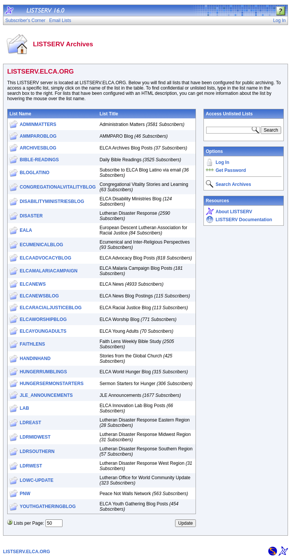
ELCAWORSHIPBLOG (43, 319)
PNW (25, 493)
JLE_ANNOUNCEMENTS (46, 395)
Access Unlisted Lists (229, 113)
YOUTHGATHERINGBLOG (48, 506)
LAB (24, 408)
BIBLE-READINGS (39, 159)
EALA (26, 230)
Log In (222, 162)
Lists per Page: (29, 523)
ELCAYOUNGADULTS (43, 331)
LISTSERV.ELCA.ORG (26, 551)
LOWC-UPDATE (36, 480)
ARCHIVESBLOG (38, 148)
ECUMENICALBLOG (41, 244)
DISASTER (31, 216)
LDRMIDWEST (35, 437)
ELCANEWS (33, 284)
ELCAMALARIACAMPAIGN (48, 271)
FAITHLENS (32, 344)
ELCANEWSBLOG (39, 296)
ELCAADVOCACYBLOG (45, 258)
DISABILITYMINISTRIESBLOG (52, 201)
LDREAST (30, 422)
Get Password (231, 170)
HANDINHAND (35, 358)
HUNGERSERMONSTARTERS (51, 383)
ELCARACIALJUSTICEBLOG (50, 307)
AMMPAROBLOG (38, 136)
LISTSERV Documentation (244, 219)
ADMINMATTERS (38, 124)
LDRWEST (31, 466)
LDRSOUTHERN (37, 451)
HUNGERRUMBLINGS (43, 371)
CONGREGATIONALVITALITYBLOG (58, 187)
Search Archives (233, 184)
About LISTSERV (234, 211)
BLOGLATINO (34, 172)
